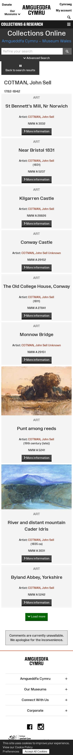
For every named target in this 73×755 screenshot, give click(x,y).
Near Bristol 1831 (36, 150)
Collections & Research (22, 24)
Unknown (54, 253)
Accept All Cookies (36, 751)
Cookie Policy (24, 747)
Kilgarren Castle (36, 198)
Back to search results (20, 68)
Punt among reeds (36, 428)
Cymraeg (66, 4)
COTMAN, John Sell (41, 116)
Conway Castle (36, 242)
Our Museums (12, 12)
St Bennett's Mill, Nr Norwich (36, 106)
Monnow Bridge (36, 334)
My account (64, 10)
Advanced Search (36, 58)
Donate (7, 4)
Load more (37, 616)
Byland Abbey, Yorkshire (36, 577)
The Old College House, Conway (36, 286)
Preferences (11, 751)
